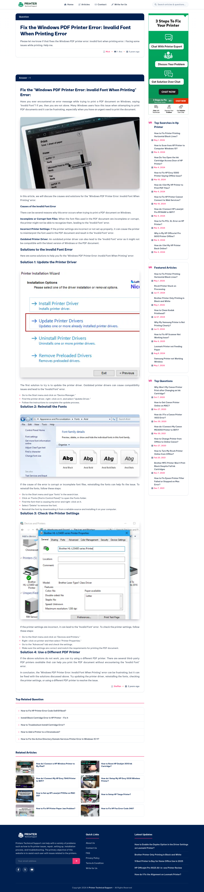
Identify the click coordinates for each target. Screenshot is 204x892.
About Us (90, 843)
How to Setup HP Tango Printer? (116, 794)
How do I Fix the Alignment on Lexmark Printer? (158, 874)
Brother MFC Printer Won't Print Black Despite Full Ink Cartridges (169, 466)
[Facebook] (18, 869)
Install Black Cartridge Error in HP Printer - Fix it (44, 718)
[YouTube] (32, 869)
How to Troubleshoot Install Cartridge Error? (43, 725)
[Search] (172, 4)
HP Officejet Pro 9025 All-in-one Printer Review (158, 868)
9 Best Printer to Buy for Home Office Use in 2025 (159, 861)
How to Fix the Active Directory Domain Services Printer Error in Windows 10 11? (60, 739)
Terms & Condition (95, 863)
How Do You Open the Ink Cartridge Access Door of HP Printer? (168, 160)
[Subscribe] (76, 861)
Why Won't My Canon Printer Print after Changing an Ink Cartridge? (168, 390)
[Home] (27, 4)
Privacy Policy (92, 858)
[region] (80, 66)
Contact (100, 4)
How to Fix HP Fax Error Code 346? (117, 808)
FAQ (88, 853)
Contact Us (91, 848)
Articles (84, 4)
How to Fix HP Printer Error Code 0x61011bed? (43, 711)
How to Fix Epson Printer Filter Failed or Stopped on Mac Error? (169, 481)
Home (68, 4)
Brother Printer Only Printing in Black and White (158, 854)
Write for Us (119, 4)
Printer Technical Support (100, 887)
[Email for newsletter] (44, 861)
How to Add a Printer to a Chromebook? (40, 732)
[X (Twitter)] (25, 869)
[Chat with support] (168, 64)
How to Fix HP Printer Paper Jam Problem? (55, 808)
